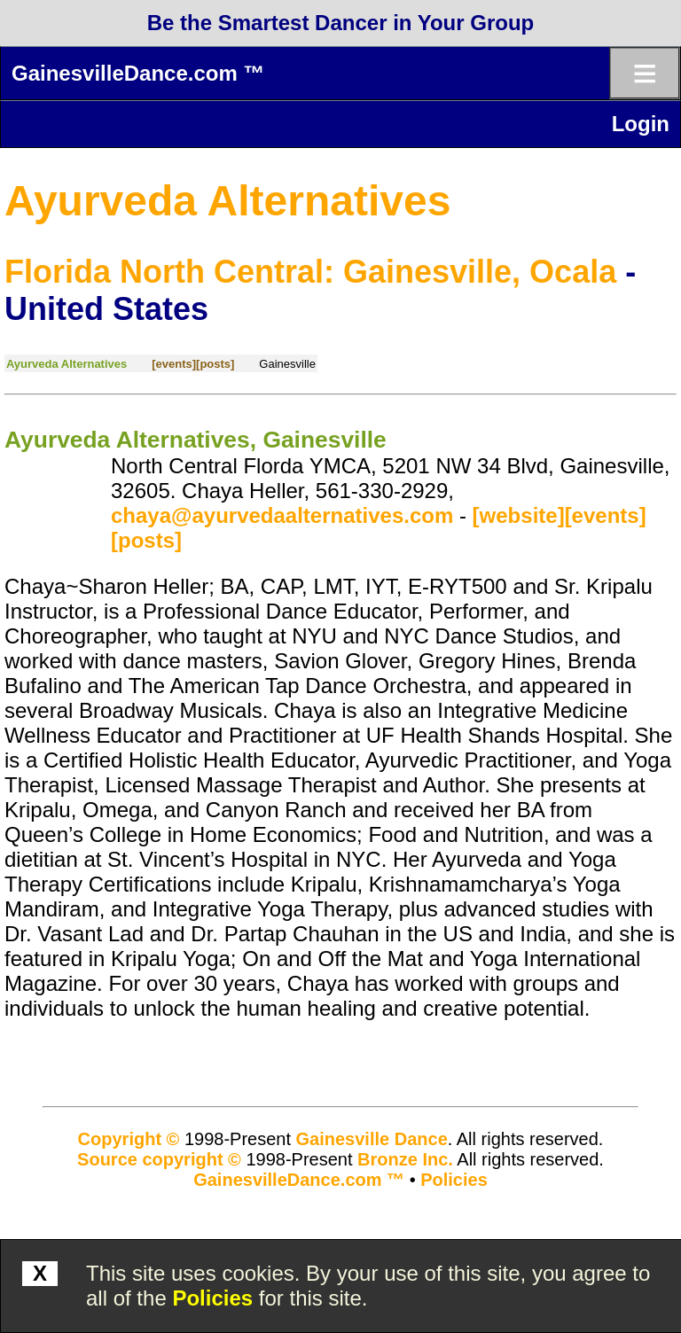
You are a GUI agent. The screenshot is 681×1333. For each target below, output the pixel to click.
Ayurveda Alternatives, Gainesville (195, 439)
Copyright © (129, 1139)
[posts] (215, 363)
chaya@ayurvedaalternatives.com (282, 515)
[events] (174, 363)
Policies (212, 1298)
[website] (519, 515)
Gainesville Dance (372, 1139)
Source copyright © (159, 1159)
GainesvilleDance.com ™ (138, 73)
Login (640, 124)
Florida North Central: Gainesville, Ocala (310, 271)
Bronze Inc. (405, 1159)
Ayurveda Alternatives (227, 200)
